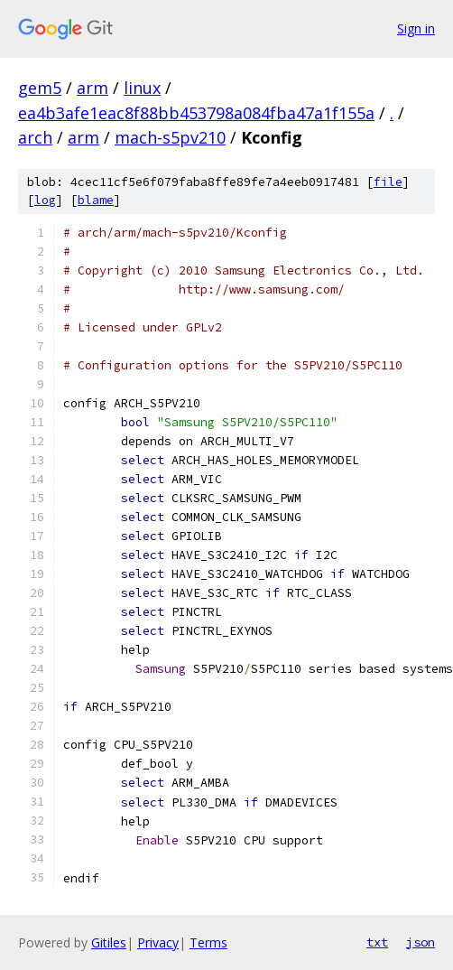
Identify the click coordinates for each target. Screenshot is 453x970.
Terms (208, 942)
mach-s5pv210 (170, 137)
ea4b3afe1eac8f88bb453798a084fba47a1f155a (196, 113)
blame (96, 200)
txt (377, 942)
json (420, 942)
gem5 (39, 87)
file (388, 182)
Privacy (158, 942)
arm (92, 87)
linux (142, 87)
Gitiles (108, 942)
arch (35, 137)
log (45, 200)
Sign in (416, 28)
